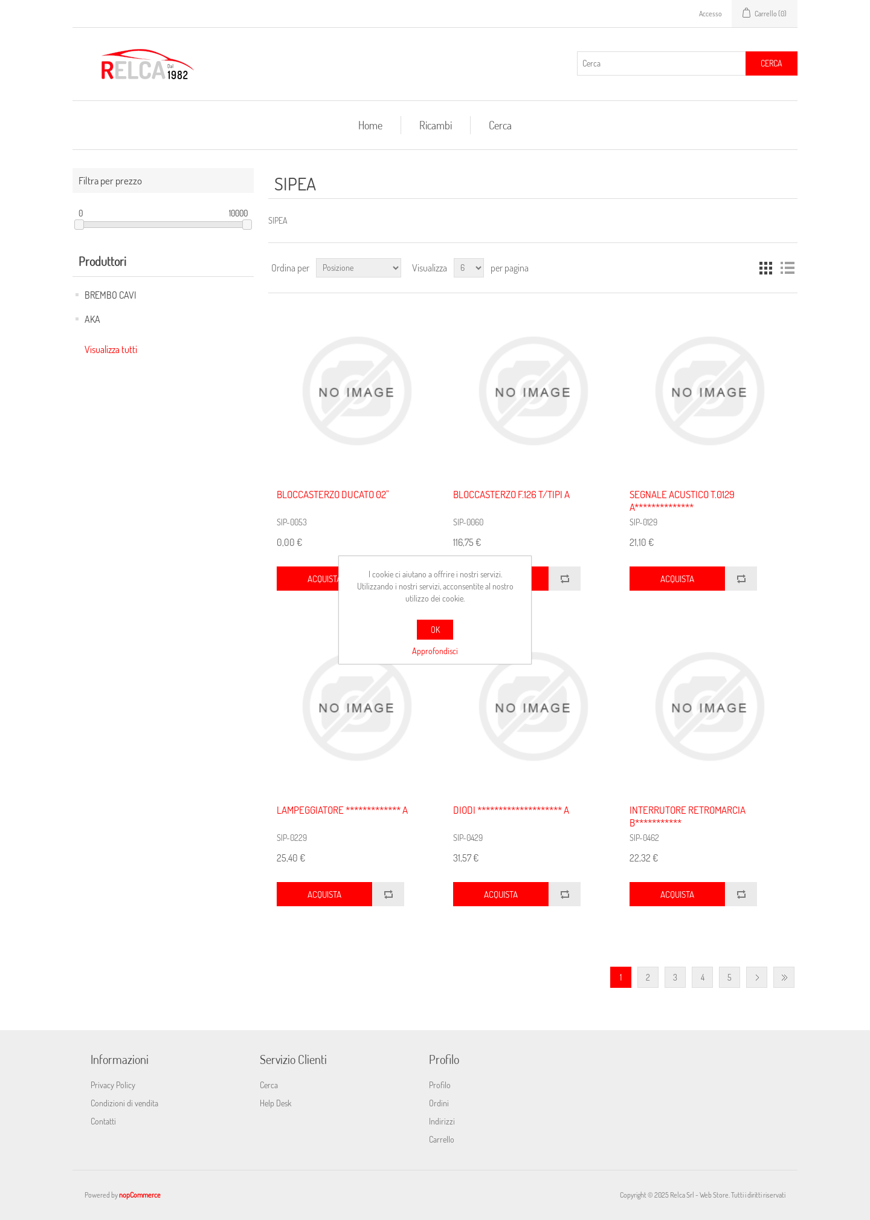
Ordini (439, 1103)
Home (370, 125)
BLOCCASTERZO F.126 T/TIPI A (511, 494)
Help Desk (275, 1103)
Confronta (565, 578)
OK (435, 630)
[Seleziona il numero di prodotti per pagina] (469, 267)
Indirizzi (442, 1121)
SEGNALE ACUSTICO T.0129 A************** (682, 500)
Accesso (710, 13)
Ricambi (435, 125)
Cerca (771, 63)
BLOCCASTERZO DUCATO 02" (333, 494)
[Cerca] (661, 63)
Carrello (441, 1139)
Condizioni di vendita (124, 1103)
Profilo (440, 1085)
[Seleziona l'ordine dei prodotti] (358, 267)
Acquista (324, 579)
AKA (92, 319)
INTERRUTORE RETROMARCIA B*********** (688, 816)
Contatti (103, 1121)
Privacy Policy (113, 1085)
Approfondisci (435, 651)
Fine (783, 977)
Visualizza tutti (111, 349)
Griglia (765, 267)
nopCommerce (140, 1194)
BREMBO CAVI (110, 295)
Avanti (756, 977)
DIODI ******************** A (511, 810)
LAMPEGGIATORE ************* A (342, 810)
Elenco (787, 267)
